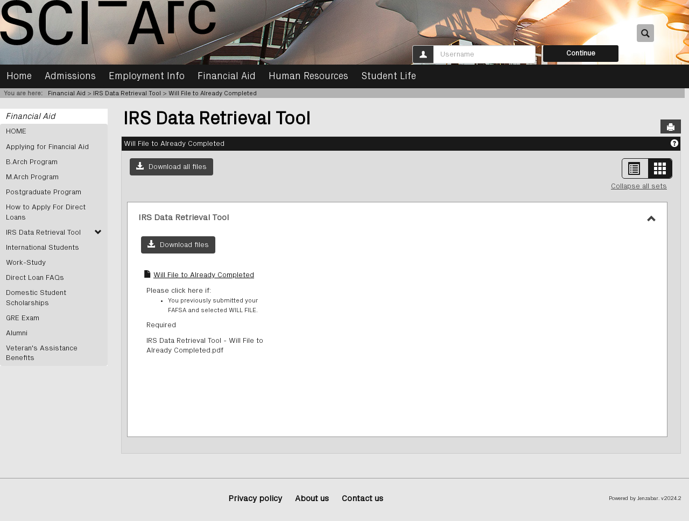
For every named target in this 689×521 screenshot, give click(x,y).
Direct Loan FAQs (35, 277)
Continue (580, 53)
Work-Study (26, 262)
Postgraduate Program (43, 192)
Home (19, 76)
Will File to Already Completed (212, 93)
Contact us (362, 498)
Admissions (70, 76)
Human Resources (308, 76)
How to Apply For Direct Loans (46, 212)
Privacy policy (255, 498)
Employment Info (147, 76)
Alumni (16, 333)
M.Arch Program (32, 177)
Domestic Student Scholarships (36, 297)
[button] (171, 166)
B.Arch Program (32, 162)
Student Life (388, 76)
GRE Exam (22, 318)
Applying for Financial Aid (47, 147)
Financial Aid (227, 76)
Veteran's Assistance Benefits (42, 353)
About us (312, 498)
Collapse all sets (639, 186)
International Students (42, 247)
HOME (16, 131)
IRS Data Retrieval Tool (127, 93)
